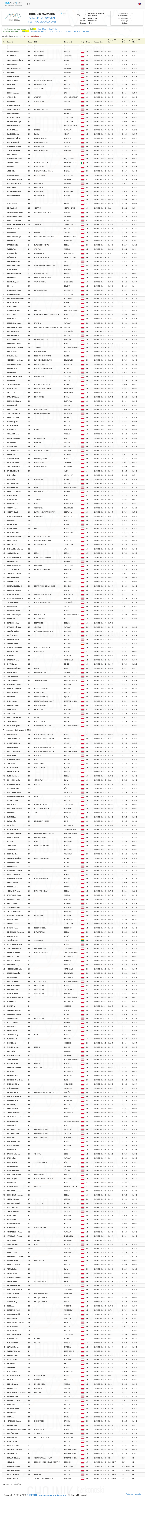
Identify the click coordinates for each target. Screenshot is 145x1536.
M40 (69, 31)
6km (39, 29)
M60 (87, 31)
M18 (51, 31)
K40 (65, 31)
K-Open (34, 31)
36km (50, 29)
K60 (83, 31)
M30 (60, 31)
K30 (56, 31)
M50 (78, 31)
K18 (47, 31)
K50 (74, 31)
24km (44, 29)
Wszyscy (25, 31)
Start (34, 29)
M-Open (41, 31)
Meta (55, 29)
